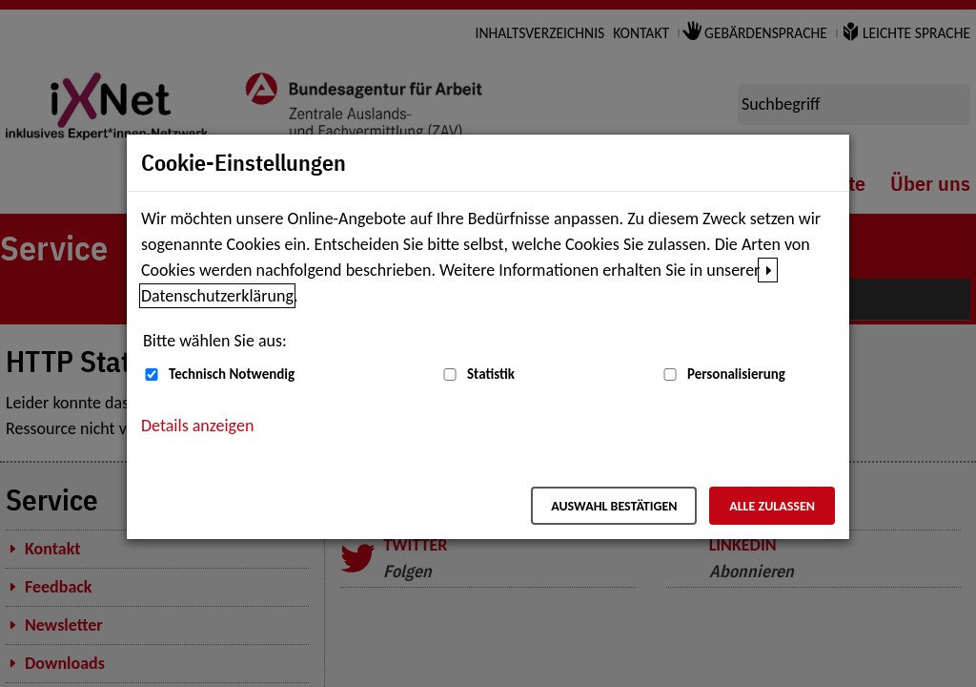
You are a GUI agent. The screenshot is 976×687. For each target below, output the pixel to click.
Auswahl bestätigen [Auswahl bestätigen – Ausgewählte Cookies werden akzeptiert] (614, 506)
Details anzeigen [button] (197, 425)
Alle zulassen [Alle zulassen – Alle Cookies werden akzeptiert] (772, 506)
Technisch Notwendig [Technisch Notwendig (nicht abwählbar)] (232, 374)
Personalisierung (736, 374)
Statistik (491, 374)
